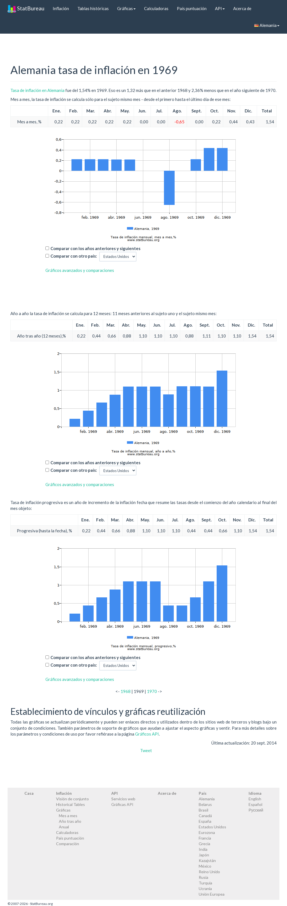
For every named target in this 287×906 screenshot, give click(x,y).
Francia (205, 838)
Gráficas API (122, 804)
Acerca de (242, 8)
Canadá (205, 815)
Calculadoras (156, 8)
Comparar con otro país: (73, 255)
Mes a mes (68, 815)
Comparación (67, 843)
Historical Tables (70, 804)
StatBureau (26, 8)
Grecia (204, 843)
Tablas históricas (93, 8)
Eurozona (207, 832)
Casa (29, 793)
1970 (152, 691)
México (205, 866)
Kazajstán (207, 860)
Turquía (205, 882)
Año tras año (70, 821)
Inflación (61, 8)
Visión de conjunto (72, 798)
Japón (204, 854)
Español (255, 804)
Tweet (146, 750)
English (255, 798)
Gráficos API (147, 733)
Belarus (205, 804)
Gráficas (126, 8)
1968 (126, 691)
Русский (256, 810)
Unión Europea (211, 894)
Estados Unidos (212, 826)
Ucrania (205, 888)
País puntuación (192, 8)
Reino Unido (209, 871)
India (203, 849)
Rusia (203, 877)
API (220, 8)
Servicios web (123, 798)
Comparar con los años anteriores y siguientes (95, 248)
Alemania (266, 25)
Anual (64, 826)
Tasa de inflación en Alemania (37, 90)
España (205, 821)
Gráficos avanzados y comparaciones (79, 270)
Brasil (203, 810)
